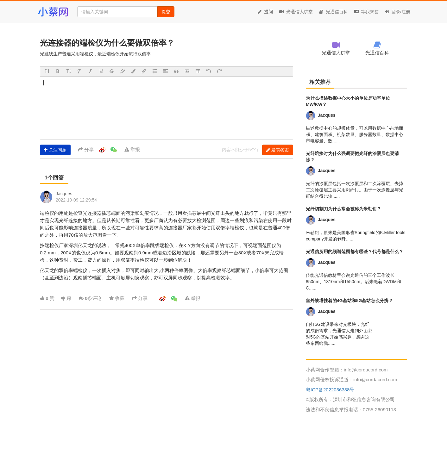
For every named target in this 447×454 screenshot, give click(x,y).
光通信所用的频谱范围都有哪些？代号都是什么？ (354, 251)
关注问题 (55, 149)
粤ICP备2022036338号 (330, 389)
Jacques (64, 193)
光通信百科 (333, 11)
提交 (165, 11)
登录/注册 (397, 11)
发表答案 (277, 149)
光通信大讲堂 (296, 11)
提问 (265, 11)
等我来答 (366, 11)
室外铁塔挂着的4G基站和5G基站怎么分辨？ (349, 300)
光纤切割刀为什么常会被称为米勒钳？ (343, 208)
